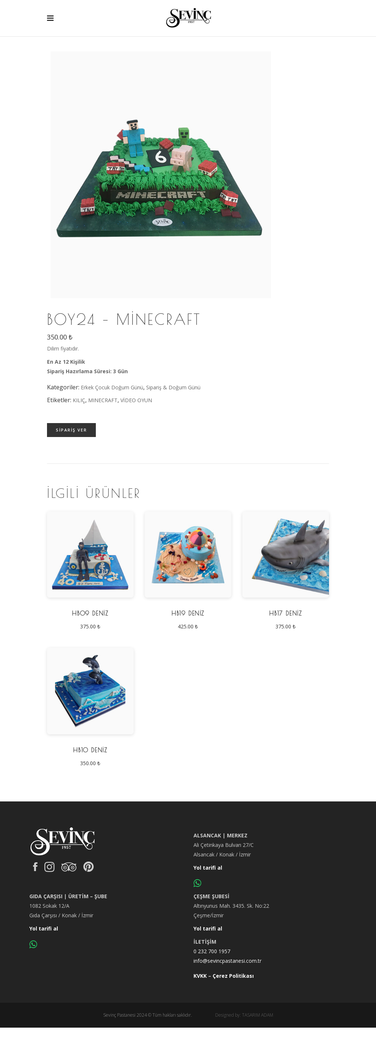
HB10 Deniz (90, 750)
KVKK (200, 975)
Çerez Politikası (233, 975)
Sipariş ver (71, 430)
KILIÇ (79, 400)
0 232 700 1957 (212, 951)
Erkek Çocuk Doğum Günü (112, 387)
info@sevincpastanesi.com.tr (227, 960)
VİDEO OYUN (136, 400)
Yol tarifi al (208, 867)
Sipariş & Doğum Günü (173, 387)
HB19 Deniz (188, 613)
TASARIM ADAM (257, 1015)
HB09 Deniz (90, 613)
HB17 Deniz (285, 613)
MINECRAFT (103, 400)
